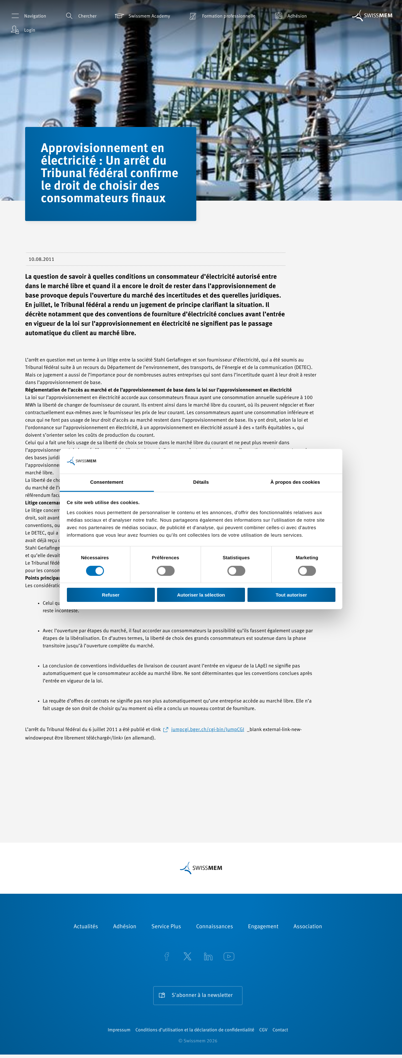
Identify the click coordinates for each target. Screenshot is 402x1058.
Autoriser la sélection (201, 594)
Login (22, 30)
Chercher (79, 16)
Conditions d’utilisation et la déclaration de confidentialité (194, 1033)
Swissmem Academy (142, 16)
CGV (263, 1033)
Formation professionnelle (221, 16)
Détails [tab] (201, 482)
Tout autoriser (291, 594)
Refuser (111, 594)
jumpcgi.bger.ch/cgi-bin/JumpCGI (207, 729)
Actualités (86, 927)
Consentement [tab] (106, 482)
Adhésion (290, 16)
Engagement (263, 927)
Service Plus (166, 927)
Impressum (119, 1033)
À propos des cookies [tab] (295, 482)
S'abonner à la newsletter (202, 995)
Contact (280, 1033)
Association (307, 927)
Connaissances (214, 927)
